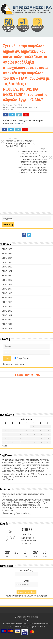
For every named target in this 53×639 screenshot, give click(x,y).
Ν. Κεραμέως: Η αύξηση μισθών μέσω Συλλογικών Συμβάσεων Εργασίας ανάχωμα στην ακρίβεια (25, 469)
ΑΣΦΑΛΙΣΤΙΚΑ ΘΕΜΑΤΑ (15, 107)
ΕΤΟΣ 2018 (7, 284)
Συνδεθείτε (18, 123)
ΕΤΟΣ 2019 (7, 280)
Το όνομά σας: (26, 570)
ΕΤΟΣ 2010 (7, 319)
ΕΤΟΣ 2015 (7, 297)
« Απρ (4, 445)
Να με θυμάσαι (23, 358)
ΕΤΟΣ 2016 (7, 293)
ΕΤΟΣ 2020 (7, 275)
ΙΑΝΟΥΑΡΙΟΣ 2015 (32, 107)
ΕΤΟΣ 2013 (7, 306)
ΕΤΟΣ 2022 (7, 266)
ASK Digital (33, 616)
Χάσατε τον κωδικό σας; (14, 364)
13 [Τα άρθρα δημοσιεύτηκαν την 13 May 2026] (19, 434)
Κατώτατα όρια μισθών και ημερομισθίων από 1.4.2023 (23, 495)
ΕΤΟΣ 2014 (7, 302)
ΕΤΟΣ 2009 (7, 324)
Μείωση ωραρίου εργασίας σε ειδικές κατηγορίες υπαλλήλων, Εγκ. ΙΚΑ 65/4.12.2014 (20, 142)
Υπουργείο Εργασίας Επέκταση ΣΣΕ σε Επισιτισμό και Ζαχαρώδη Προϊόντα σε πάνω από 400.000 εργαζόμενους (26, 476)
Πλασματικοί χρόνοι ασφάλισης (16, 513)
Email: (26, 580)
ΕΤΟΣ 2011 (7, 315)
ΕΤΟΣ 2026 (7, 249)
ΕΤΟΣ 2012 (7, 310)
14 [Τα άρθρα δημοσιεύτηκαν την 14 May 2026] (26, 434)
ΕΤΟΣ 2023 (7, 262)
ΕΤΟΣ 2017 (7, 288)
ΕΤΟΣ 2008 (7, 328)
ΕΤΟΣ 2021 (7, 271)
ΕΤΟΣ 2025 (7, 253)
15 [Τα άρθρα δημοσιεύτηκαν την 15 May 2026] (33, 434)
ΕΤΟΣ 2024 (7, 258)
